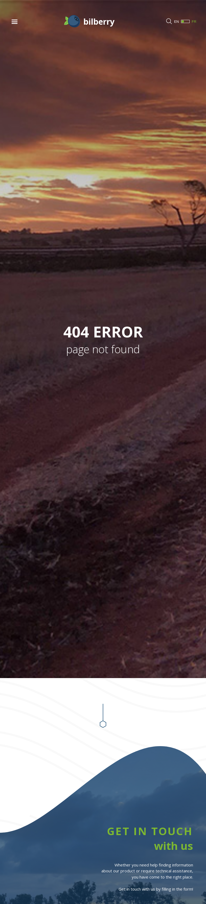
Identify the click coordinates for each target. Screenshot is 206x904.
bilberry (99, 21)
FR (188, 22)
